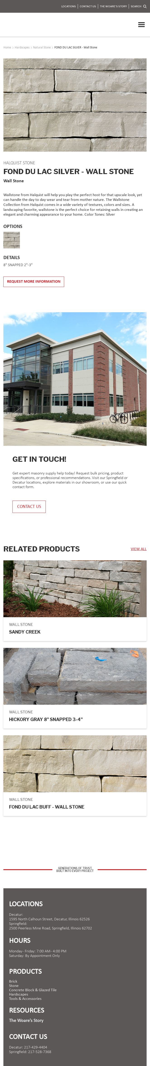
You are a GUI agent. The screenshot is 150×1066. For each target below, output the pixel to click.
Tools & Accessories (25, 999)
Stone (14, 986)
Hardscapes (18, 994)
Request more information (33, 282)
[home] (4, 24)
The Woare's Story (113, 6)
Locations (68, 6)
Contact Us (88, 6)
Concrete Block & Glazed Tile (33, 990)
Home (7, 47)
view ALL (139, 549)
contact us (29, 506)
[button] (141, 25)
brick (13, 981)
